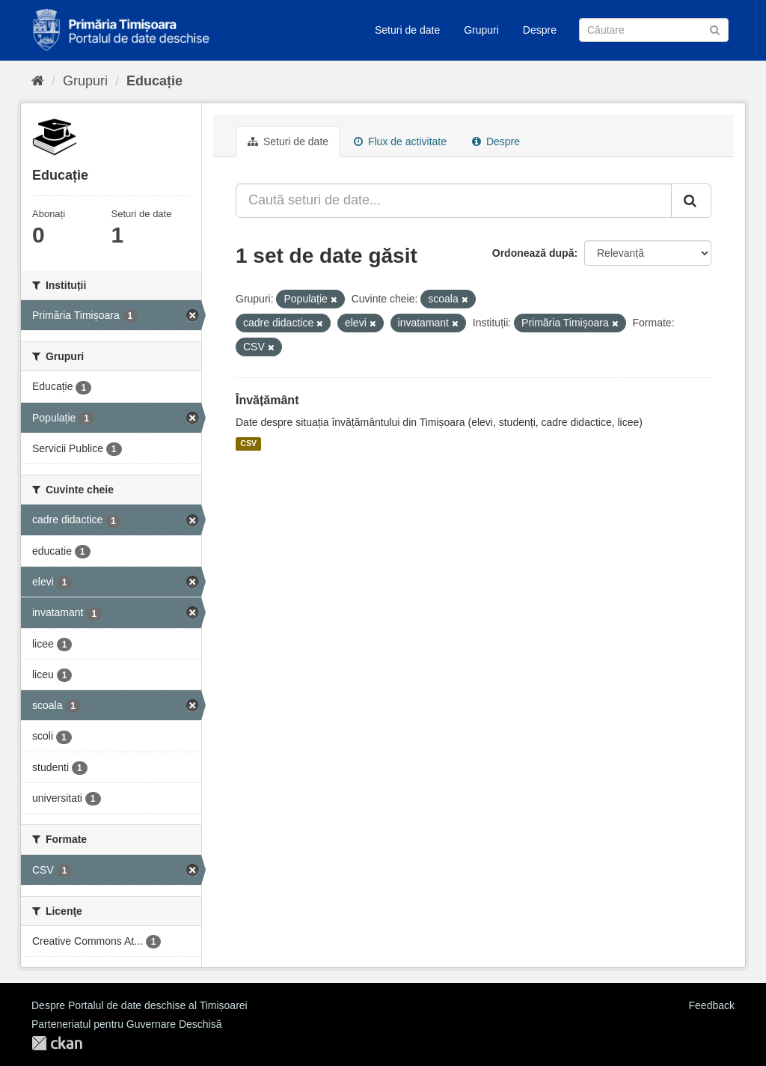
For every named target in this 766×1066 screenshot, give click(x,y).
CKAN (56, 1043)
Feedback (712, 1005)
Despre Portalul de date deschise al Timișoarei (139, 1005)
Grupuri (481, 30)
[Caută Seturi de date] (654, 30)
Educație (154, 80)
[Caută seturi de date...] (454, 200)
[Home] (37, 80)
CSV (248, 443)
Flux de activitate (400, 141)
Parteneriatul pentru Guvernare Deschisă (126, 1024)
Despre (540, 30)
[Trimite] (714, 28)
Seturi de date (407, 30)
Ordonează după (533, 253)
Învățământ (267, 400)
